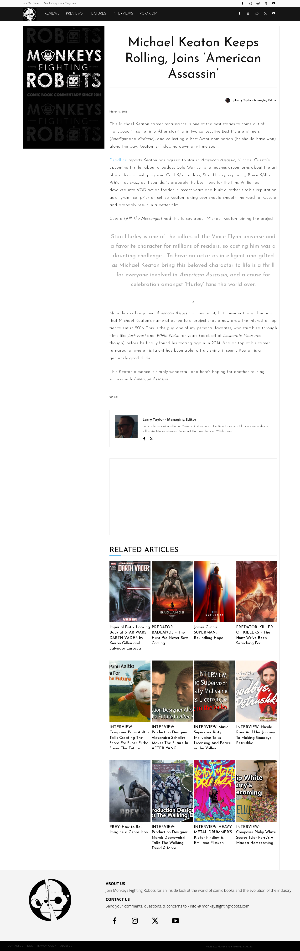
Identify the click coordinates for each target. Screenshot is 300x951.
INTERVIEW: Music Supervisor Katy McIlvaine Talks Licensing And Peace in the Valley (212, 738)
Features (97, 14)
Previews (74, 14)
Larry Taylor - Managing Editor (255, 100)
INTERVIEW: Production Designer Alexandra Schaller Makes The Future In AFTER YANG (170, 738)
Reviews (52, 14)
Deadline (118, 160)
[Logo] (32, 14)
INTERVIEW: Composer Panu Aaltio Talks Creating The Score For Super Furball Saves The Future (129, 738)
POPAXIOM (148, 14)
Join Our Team (31, 3)
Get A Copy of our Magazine (60, 3)
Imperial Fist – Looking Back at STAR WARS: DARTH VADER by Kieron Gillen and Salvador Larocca (129, 638)
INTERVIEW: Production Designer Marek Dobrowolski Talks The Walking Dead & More (170, 837)
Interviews (123, 14)
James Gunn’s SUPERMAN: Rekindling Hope (208, 632)
